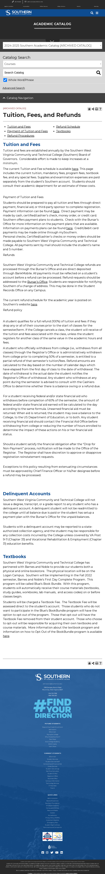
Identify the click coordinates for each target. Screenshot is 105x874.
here (75, 169)
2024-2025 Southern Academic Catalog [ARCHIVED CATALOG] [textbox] (47, 45)
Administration (52, 798)
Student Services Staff (52, 761)
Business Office (52, 778)
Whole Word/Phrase (21, 80)
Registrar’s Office (52, 776)
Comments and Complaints (52, 827)
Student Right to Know (52, 825)
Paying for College (52, 734)
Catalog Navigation (20, 98)
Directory (92, 6)
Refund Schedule (68, 126)
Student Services (52, 759)
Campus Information (52, 781)
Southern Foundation (52, 803)
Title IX (52, 788)
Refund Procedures (20, 135)
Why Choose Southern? (52, 737)
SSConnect (52, 732)
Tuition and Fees (19, 126)
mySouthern (26, 6)
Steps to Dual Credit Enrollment (52, 727)
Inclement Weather (52, 820)
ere (57, 211)
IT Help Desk (52, 785)
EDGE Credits (52, 744)
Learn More (52, 746)
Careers (52, 813)
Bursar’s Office (37, 281)
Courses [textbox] (10, 64)
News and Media (52, 810)
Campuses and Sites (52, 808)
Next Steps (52, 739)
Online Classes (41, 6)
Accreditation (52, 815)
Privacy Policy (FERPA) (53, 818)
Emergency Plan (52, 822)
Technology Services (52, 783)
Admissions (52, 729)
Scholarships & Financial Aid (53, 764)
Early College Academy (52, 741)
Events (75, 6)
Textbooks (63, 131)
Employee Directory (52, 805)
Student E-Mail (52, 773)
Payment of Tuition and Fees (27, 131)
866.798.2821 (15, 2)
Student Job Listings (52, 769)
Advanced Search (14, 88)
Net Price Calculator (52, 771)
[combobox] (52, 45)
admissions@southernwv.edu (33, 2)
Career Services (52, 766)
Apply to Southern (6, 6)
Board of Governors (52, 801)
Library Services (58, 6)
